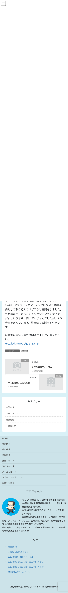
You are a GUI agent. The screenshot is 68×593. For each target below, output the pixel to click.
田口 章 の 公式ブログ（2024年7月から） (27, 561)
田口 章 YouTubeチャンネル (20, 556)
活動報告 (24, 351)
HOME (5, 438)
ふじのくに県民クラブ (18, 551)
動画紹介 (6, 443)
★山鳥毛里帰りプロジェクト (22, 343)
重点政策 (6, 449)
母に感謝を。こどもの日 (19, 382)
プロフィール (8, 466)
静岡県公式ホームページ (19, 571)
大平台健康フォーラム (42, 367)
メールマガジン (13, 413)
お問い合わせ (8, 482)
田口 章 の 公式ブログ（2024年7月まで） (27, 566)
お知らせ (10, 407)
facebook (12, 546)
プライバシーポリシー (12, 477)
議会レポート (14, 425)
